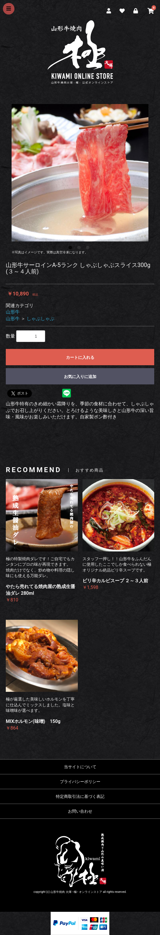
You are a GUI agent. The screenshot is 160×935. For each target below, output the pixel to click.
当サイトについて (80, 766)
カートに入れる (80, 357)
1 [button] (71, 249)
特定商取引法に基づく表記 (80, 796)
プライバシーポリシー (80, 781)
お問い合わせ (80, 811)
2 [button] (80, 249)
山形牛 (13, 312)
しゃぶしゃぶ (40, 318)
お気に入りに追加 (80, 376)
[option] (80, 172)
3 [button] (89, 249)
